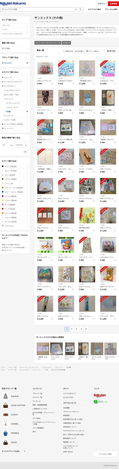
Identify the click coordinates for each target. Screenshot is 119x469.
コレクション (16, 99)
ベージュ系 (15, 183)
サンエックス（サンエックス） (47, 43)
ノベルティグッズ (17, 107)
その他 (66, 43)
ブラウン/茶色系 (15, 179)
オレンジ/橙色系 (15, 213)
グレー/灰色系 (15, 175)
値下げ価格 (15, 48)
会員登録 (113, 4)
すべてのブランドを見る (11, 451)
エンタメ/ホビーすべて (16, 90)
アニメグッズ (16, 116)
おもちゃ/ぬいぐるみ (16, 94)
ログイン (101, 4)
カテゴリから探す (94, 9)
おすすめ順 (79, 51)
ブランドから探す (111, 9)
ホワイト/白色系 (15, 171)
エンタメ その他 (16, 120)
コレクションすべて (17, 103)
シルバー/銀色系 (15, 217)
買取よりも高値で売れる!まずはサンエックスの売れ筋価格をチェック (15, 247)
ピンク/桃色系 (15, 205)
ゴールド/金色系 (15, 222)
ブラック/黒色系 (15, 166)
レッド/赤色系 (15, 209)
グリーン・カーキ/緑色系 (15, 188)
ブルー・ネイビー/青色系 (15, 192)
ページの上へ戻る (105, 454)
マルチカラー (15, 226)
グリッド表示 (92, 51)
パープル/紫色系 (15, 196)
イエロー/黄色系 (15, 200)
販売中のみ (68, 51)
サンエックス (15, 63)
